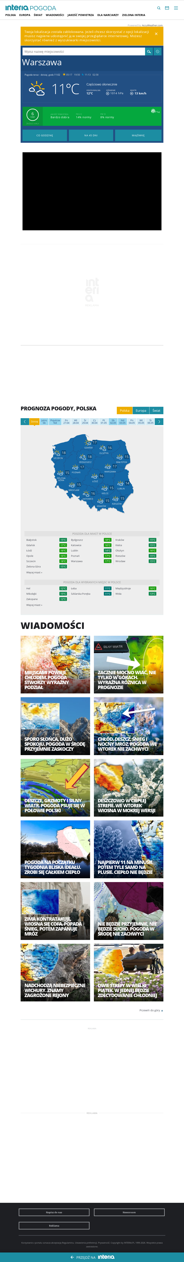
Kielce (118, 545)
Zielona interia (133, 15)
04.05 (132, 421)
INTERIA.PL (129, 1242)
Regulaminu (68, 1242)
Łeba (74, 588)
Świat (38, 15)
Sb (44, 421)
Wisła (118, 593)
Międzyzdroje (123, 588)
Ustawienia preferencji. (86, 1242)
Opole (29, 555)
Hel (28, 588)
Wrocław (120, 561)
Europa (24, 15)
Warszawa (76, 561)
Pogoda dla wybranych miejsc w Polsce (92, 582)
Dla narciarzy (108, 15)
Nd (55, 421)
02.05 (113, 421)
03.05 (122, 421)
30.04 (94, 421)
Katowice (76, 545)
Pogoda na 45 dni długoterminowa (91, 135)
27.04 (66, 421)
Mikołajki (31, 593)
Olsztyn (119, 550)
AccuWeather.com (152, 25)
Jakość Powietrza (81, 15)
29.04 (85, 421)
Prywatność (104, 1242)
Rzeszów (120, 555)
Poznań (75, 555)
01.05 (104, 421)
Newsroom (129, 1212)
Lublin (74, 550)
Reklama (54, 1225)
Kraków (119, 539)
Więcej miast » (34, 572)
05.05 (141, 421)
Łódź (29, 550)
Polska (10, 15)
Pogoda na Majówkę (138, 135)
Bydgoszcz (77, 539)
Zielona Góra (33, 566)
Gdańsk (30, 545)
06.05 (150, 421)
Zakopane (32, 599)
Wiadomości (55, 15)
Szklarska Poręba (80, 593)
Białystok (31, 539)
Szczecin (31, 561)
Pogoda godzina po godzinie (45, 135)
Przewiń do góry (150, 1010)
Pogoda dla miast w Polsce (92, 533)
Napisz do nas (54, 1212)
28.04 (76, 421)
